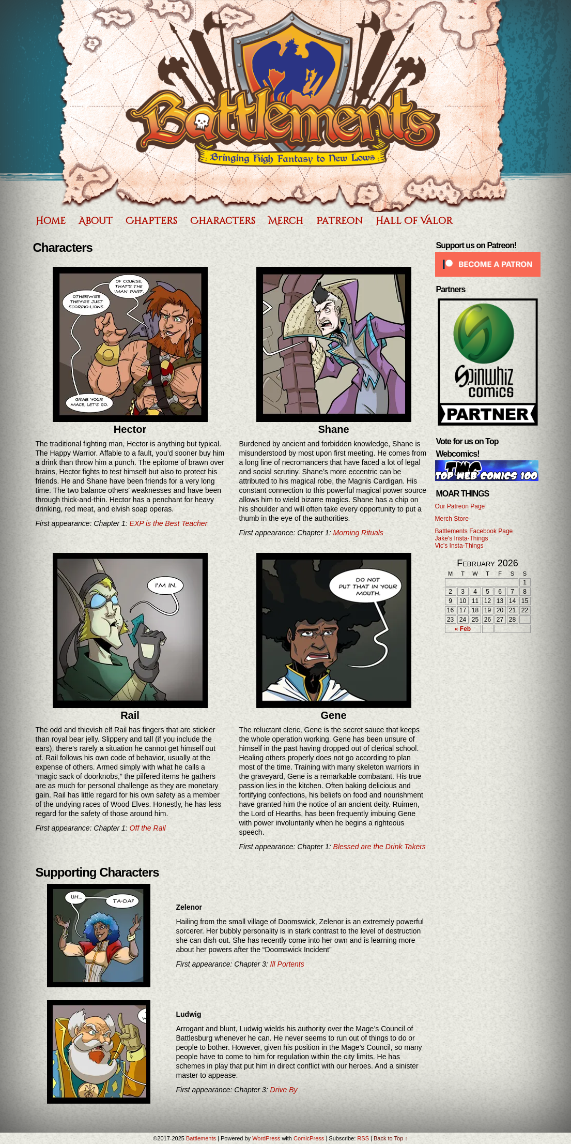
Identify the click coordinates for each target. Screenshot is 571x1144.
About (96, 221)
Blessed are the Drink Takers (379, 846)
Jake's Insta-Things (461, 538)
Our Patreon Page (460, 506)
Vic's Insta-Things (459, 545)
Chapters (151, 221)
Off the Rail (148, 828)
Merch (285, 221)
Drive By (284, 1090)
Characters (222, 221)
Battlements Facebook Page (474, 531)
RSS (363, 1138)
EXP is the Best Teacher (169, 523)
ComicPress (309, 1138)
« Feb (463, 629)
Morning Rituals (358, 533)
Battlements (283, 106)
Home (51, 221)
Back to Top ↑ (391, 1138)
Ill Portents (287, 964)
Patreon (339, 221)
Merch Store (452, 518)
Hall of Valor (414, 221)
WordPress (266, 1138)
